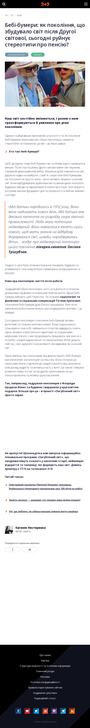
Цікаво (37, 54)
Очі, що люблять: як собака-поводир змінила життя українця (43, 511)
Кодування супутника (45, 693)
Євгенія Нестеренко (30, 528)
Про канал (45, 655)
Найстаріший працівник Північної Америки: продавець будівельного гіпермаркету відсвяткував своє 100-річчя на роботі (45, 486)
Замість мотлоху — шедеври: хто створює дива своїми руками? (45, 500)
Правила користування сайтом (45, 687)
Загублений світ (16, 54)
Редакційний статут (45, 698)
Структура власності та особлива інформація (45, 665)
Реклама (45, 676)
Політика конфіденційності (45, 682)
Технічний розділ (45, 671)
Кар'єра (45, 660)
